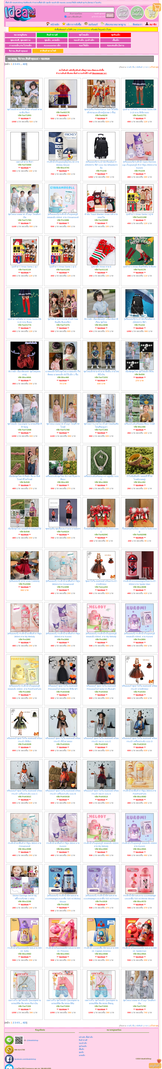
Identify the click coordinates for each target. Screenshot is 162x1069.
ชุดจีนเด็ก (100, 35)
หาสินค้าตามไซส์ (101, 46)
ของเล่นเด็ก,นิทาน (45, 46)
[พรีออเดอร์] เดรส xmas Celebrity (25, 576)
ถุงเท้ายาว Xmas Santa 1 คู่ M (139, 209)
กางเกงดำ (62, 104)
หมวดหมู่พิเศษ (18, 35)
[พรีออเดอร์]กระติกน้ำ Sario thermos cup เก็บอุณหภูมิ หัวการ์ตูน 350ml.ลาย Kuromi (139, 160)
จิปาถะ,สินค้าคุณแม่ (73, 46)
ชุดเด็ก (81, 1047)
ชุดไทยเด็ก (73, 35)
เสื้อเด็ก (73, 40)
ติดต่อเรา (137, 24)
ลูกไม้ (93, 17)
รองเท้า (96, 13)
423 (25, 59)
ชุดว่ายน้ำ (102, 17)
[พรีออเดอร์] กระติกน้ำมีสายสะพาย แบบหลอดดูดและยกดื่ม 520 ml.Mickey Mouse (63, 893)
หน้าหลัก (54, 24)
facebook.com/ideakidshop (25, 1054)
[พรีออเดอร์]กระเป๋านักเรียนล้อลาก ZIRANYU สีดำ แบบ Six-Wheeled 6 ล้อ (101, 160)
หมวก (104, 13)
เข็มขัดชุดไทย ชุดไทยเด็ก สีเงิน (139, 366)
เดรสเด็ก (82, 1050)
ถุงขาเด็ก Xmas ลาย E (101, 261)
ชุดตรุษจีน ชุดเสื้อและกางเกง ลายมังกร (62, 523)
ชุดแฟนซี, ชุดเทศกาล (128, 35)
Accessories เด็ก (128, 40)
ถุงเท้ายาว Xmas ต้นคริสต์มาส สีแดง (139, 261)
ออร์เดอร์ (93, 24)
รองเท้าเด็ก (83, 1038)
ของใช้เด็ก (18, 46)
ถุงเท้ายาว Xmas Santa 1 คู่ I (24, 261)
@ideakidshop (83, 29)
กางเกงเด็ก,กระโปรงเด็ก (101, 40)
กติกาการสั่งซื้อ (73, 24)
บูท (101, 13)
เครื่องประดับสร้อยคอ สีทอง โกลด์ (139, 419)
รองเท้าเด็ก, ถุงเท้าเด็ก (46, 40)
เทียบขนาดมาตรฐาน (115, 24)
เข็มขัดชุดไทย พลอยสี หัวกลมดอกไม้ (24, 523)
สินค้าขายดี (45, 35)
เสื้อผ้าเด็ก (89, 1032)
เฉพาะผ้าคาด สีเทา (24, 157)
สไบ (97, 17)
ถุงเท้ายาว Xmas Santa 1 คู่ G (62, 261)
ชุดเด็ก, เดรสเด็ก (18, 40)
